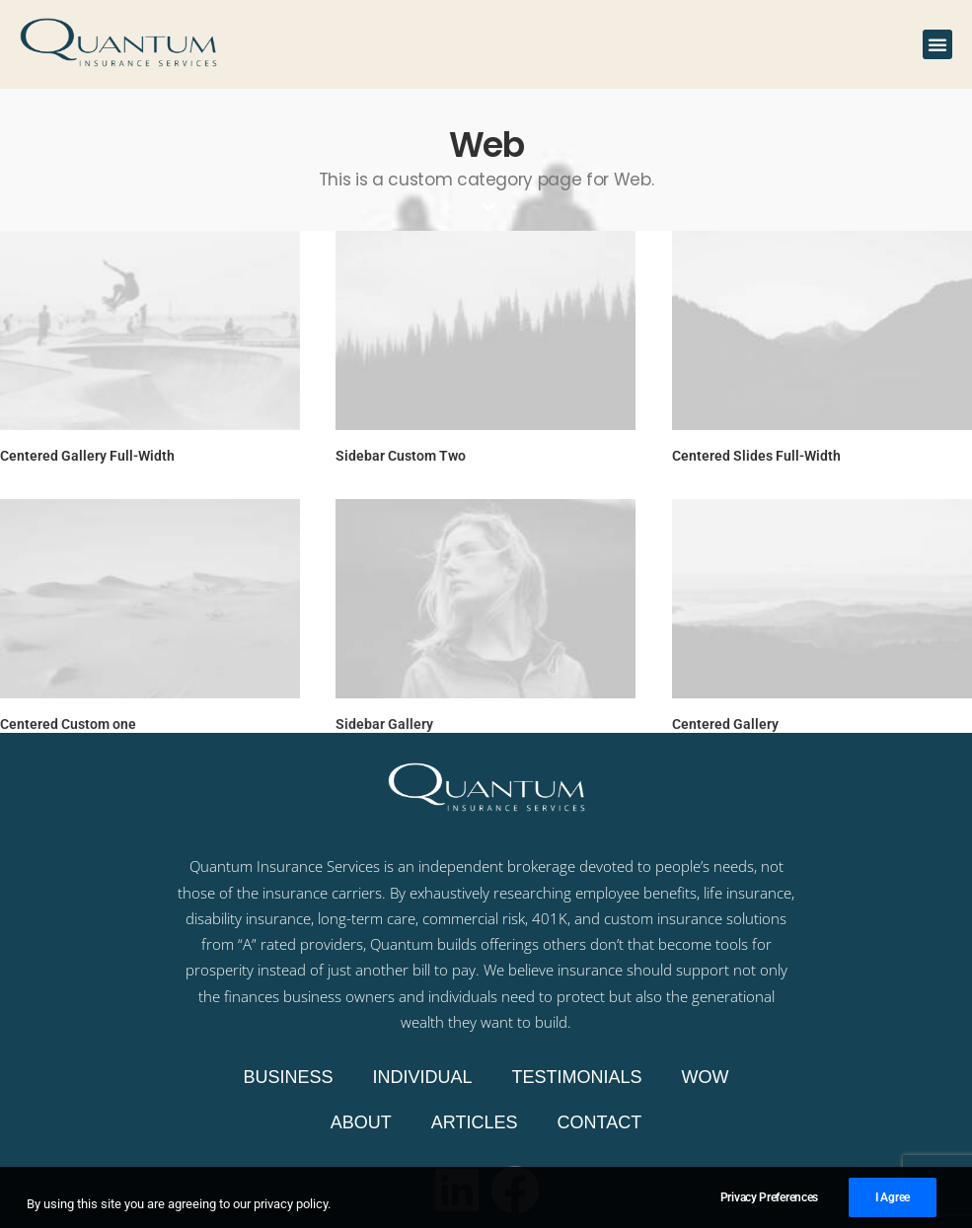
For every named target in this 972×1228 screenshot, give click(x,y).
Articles (474, 1122)
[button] (937, 44)
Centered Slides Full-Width (754, 456)
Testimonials (577, 1077)
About (361, 1122)
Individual (422, 1077)
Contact (600, 1122)
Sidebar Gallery (383, 723)
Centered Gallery (723, 723)
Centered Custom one (68, 723)
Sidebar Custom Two (400, 456)
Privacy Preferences (769, 1210)
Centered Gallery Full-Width (87, 456)
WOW (705, 1077)
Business (288, 1077)
